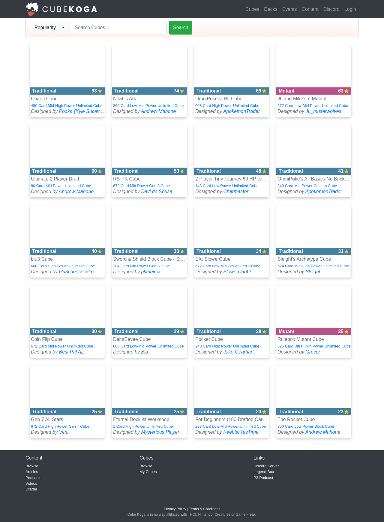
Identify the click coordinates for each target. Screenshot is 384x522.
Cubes (252, 9)
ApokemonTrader (241, 111)
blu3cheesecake (76, 271)
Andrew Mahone (158, 111)
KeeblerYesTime (240, 432)
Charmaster (235, 191)
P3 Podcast (263, 477)
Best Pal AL (71, 351)
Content (310, 9)
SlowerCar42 (237, 271)
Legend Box (264, 471)
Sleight (312, 271)
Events (289, 9)
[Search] (119, 27)
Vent (63, 432)
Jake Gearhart (238, 351)
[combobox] (49, 27)
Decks (270, 9)
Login (350, 9)
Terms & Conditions (204, 509)
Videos (31, 483)
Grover (312, 351)
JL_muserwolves (323, 111)
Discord (331, 9)
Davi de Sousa (156, 191)
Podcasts (33, 477)
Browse (32, 466)
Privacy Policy (175, 509)
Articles (32, 471)
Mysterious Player (160, 432)
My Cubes (148, 471)
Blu (144, 351)
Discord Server (266, 466)
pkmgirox (150, 271)
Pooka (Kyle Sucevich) (83, 111)
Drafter (31, 489)
